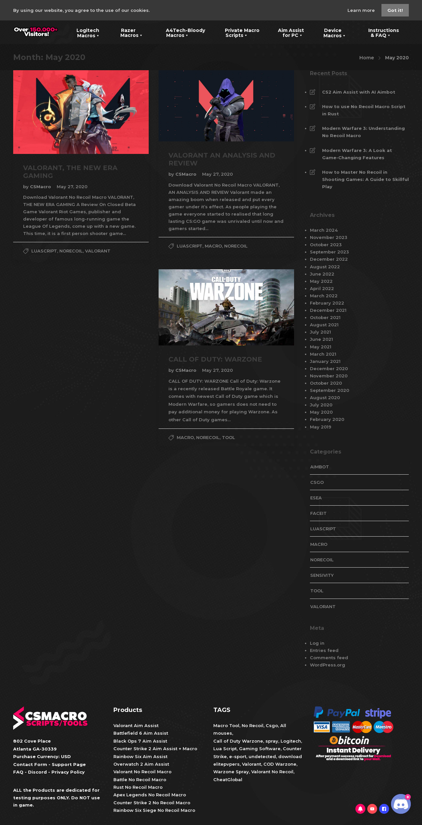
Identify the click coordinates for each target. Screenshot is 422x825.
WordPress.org (327, 664)
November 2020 (328, 375)
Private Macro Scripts (237, 32)
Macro (213, 246)
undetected (262, 756)
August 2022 (325, 266)
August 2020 (325, 397)
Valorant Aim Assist (136, 725)
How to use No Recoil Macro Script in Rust (364, 110)
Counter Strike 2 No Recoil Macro (151, 802)
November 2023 (328, 237)
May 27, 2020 (72, 186)
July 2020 (321, 404)
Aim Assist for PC (286, 32)
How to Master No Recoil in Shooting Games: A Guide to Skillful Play (365, 179)
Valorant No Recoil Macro (142, 771)
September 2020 (329, 390)
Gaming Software (260, 748)
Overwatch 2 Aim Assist (141, 764)
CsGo (317, 482)
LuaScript (44, 250)
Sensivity (322, 575)
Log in (317, 643)
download (290, 756)
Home (366, 58)
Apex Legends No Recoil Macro (149, 794)
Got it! (395, 10)
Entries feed (324, 650)
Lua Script (225, 748)
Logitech (291, 741)
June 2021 (321, 339)
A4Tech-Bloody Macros (180, 32)
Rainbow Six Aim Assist (140, 756)
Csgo (272, 725)
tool (228, 437)
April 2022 (322, 288)
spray (271, 741)
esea (316, 497)
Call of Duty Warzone (238, 741)
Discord (37, 772)
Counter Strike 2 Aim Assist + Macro (155, 748)
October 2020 (326, 383)
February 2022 (327, 303)
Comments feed (329, 657)
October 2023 (326, 244)
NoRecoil (71, 250)
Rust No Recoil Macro (138, 787)
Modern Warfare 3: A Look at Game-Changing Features (357, 154)
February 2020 (327, 419)
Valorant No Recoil (271, 771)
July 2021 (320, 332)
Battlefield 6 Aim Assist (140, 733)
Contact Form (30, 764)
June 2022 (322, 274)
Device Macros (331, 32)
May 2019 (320, 426)
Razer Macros (127, 32)
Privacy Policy (68, 772)
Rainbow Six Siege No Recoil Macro (154, 810)
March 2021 (323, 354)
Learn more (361, 10)
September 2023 (329, 251)
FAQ (18, 772)
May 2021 (320, 346)
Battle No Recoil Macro (139, 779)
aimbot (319, 466)
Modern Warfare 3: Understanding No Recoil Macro (363, 132)
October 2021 (325, 317)
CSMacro (41, 186)
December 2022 (329, 259)
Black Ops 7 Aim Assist (140, 741)
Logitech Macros (84, 32)
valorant (97, 250)
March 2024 (324, 230)
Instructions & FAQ (379, 32)
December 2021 (328, 310)
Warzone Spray (231, 771)
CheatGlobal (227, 779)
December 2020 (329, 368)
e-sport (237, 756)
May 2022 (321, 281)
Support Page (69, 764)
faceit (318, 513)
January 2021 (325, 361)
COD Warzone (279, 764)
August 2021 (324, 324)
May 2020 (321, 412)
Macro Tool (226, 725)
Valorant (251, 764)
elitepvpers (226, 764)
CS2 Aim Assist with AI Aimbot (358, 92)
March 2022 (324, 295)
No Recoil (252, 725)
